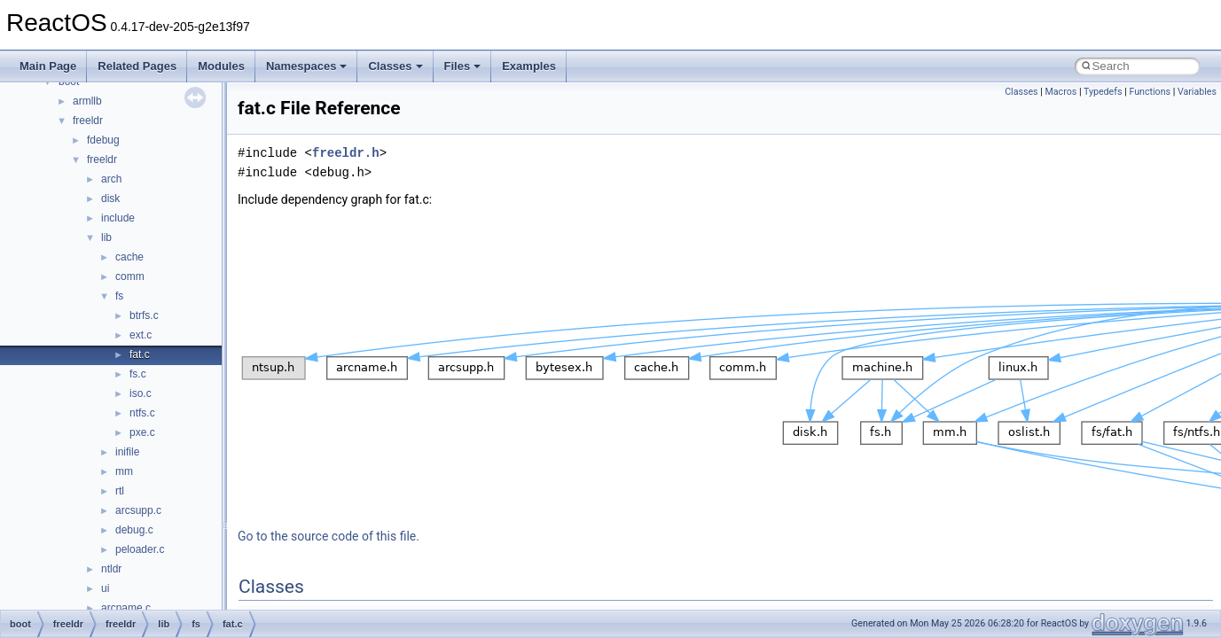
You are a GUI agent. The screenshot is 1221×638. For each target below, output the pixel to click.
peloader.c (139, 549)
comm (130, 276)
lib (106, 237)
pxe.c (142, 432)
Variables (1197, 91)
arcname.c (126, 608)
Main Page (48, 66)
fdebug (103, 140)
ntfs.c (142, 413)
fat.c (139, 354)
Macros (1061, 91)
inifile (127, 452)
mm (124, 471)
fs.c (137, 374)
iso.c (140, 393)
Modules (221, 66)
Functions (1149, 91)
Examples (529, 66)
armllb (87, 101)
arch (111, 179)
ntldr (111, 569)
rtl (119, 491)
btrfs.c (144, 315)
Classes (395, 66)
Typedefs (1103, 91)
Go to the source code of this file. (328, 536)
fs (119, 296)
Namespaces (307, 66)
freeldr (88, 120)
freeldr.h (346, 152)
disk (110, 198)
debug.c (134, 530)
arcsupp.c (138, 510)
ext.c (140, 335)
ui (105, 588)
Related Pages (137, 66)
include (118, 218)
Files (462, 66)
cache (129, 257)
